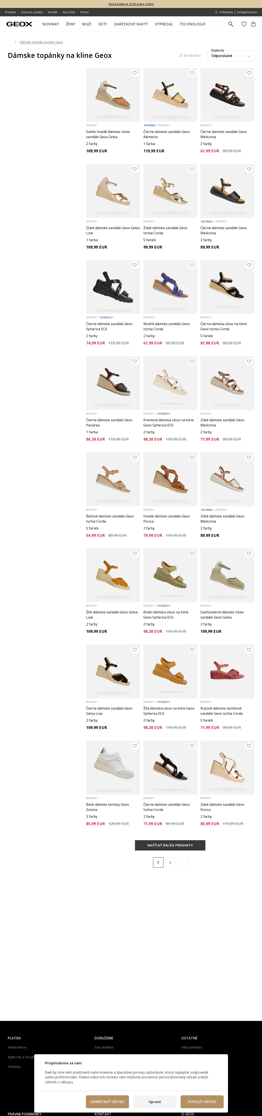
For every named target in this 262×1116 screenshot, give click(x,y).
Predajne (10, 12)
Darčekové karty (131, 24)
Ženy (72, 25)
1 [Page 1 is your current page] (158, 862)
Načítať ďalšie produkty (170, 845)
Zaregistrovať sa (247, 12)
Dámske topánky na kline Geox (41, 42)
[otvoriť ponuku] (77, 25)
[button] (182, 862)
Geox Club (68, 12)
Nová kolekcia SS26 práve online (131, 4)
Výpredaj (165, 25)
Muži (88, 25)
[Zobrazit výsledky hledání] (231, 24)
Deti (105, 25)
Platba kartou (17, 1047)
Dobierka (14, 1067)
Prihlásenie (224, 12)
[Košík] (253, 24)
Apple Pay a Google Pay (24, 1057)
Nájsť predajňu (191, 1047)
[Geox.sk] (19, 24)
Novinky (50, 24)
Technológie (193, 24)
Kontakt (52, 12)
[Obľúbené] (243, 24)
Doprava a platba (32, 12)
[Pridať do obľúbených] (134, 73)
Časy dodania (104, 1047)
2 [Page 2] (170, 862)
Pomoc (84, 12)
